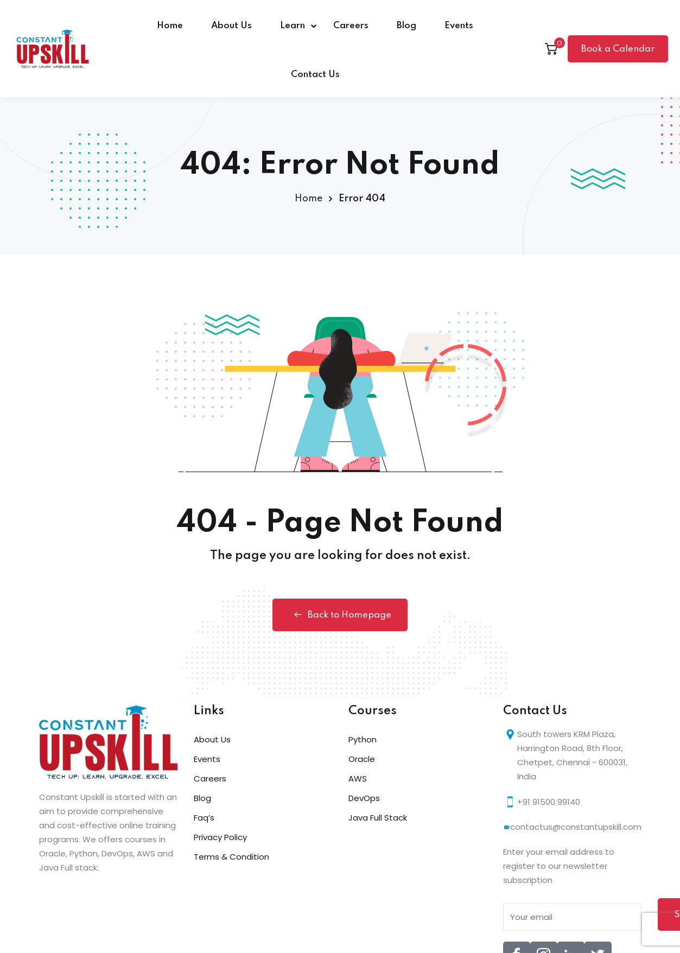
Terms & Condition (231, 856)
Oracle (361, 759)
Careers (350, 25)
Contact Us (315, 74)
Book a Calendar (617, 49)
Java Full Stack (377, 817)
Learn (292, 25)
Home (170, 25)
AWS (357, 778)
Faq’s (204, 817)
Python (362, 739)
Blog (406, 25)
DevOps (364, 798)
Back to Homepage (340, 615)
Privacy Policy (220, 837)
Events (458, 25)
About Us (231, 25)
